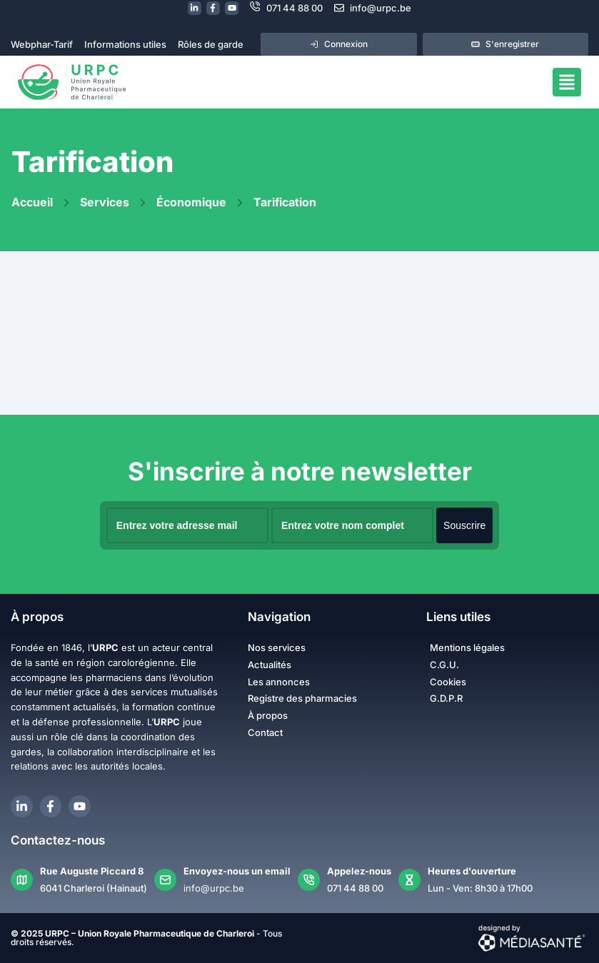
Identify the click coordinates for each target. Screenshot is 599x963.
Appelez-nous (359, 871)
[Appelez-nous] (309, 880)
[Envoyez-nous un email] (165, 880)
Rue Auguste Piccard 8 (92, 871)
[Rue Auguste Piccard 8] (22, 880)
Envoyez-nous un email (237, 871)
